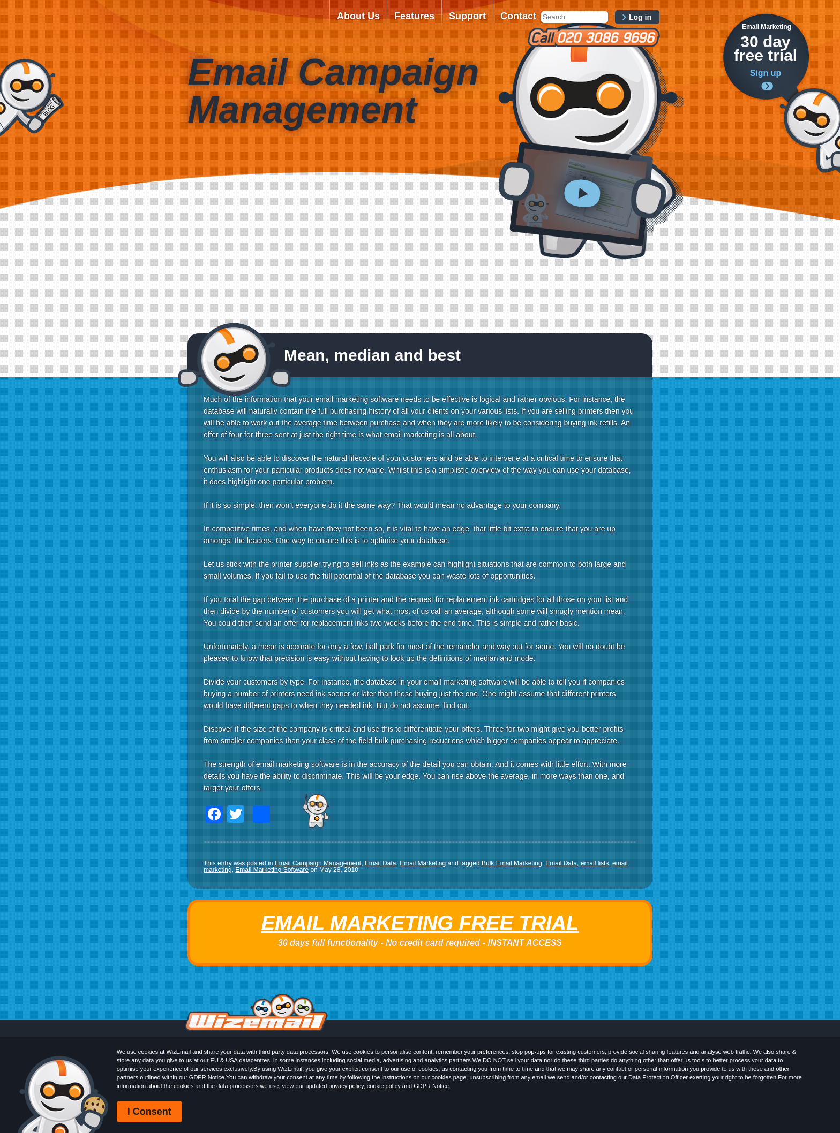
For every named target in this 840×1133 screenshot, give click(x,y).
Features (414, 16)
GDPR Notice (431, 1086)
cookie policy (384, 1086)
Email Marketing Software (272, 869)
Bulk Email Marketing (512, 863)
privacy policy (345, 1086)
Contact (518, 16)
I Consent (149, 1111)
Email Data (380, 863)
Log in (640, 17)
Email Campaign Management (318, 863)
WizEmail (255, 23)
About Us (358, 16)
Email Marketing (423, 863)
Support (467, 16)
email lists (595, 863)
